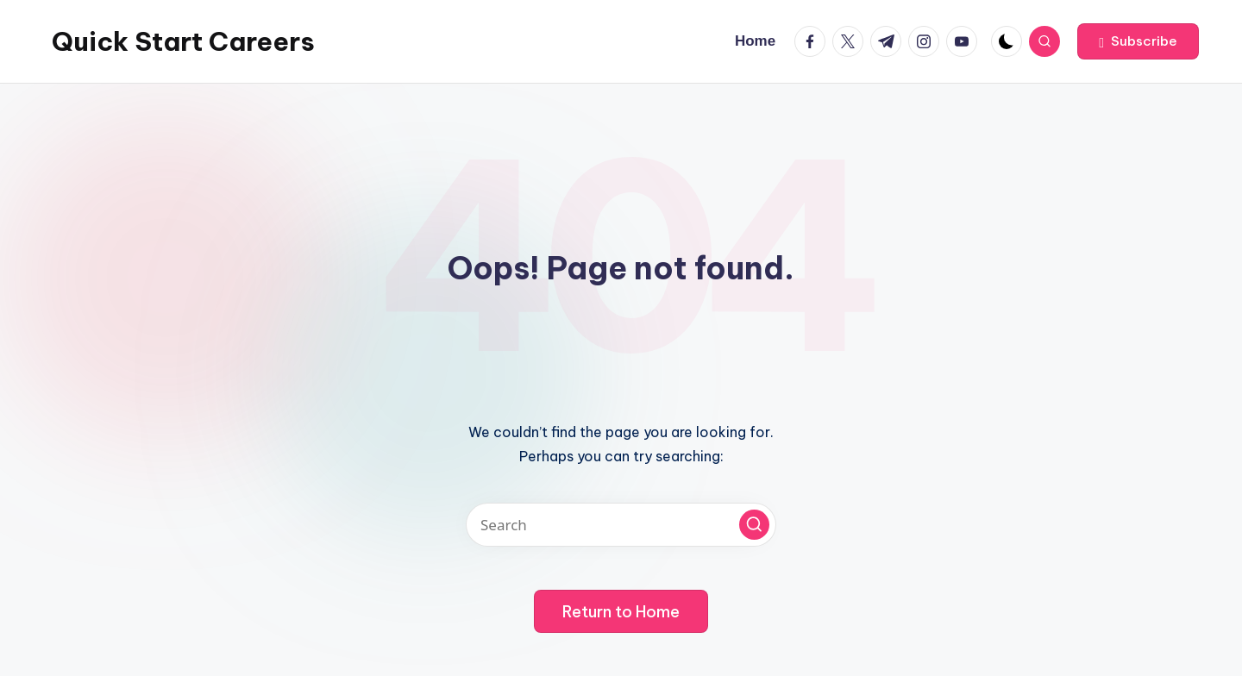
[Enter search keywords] (621, 525)
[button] (1138, 41)
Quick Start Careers (183, 41)
